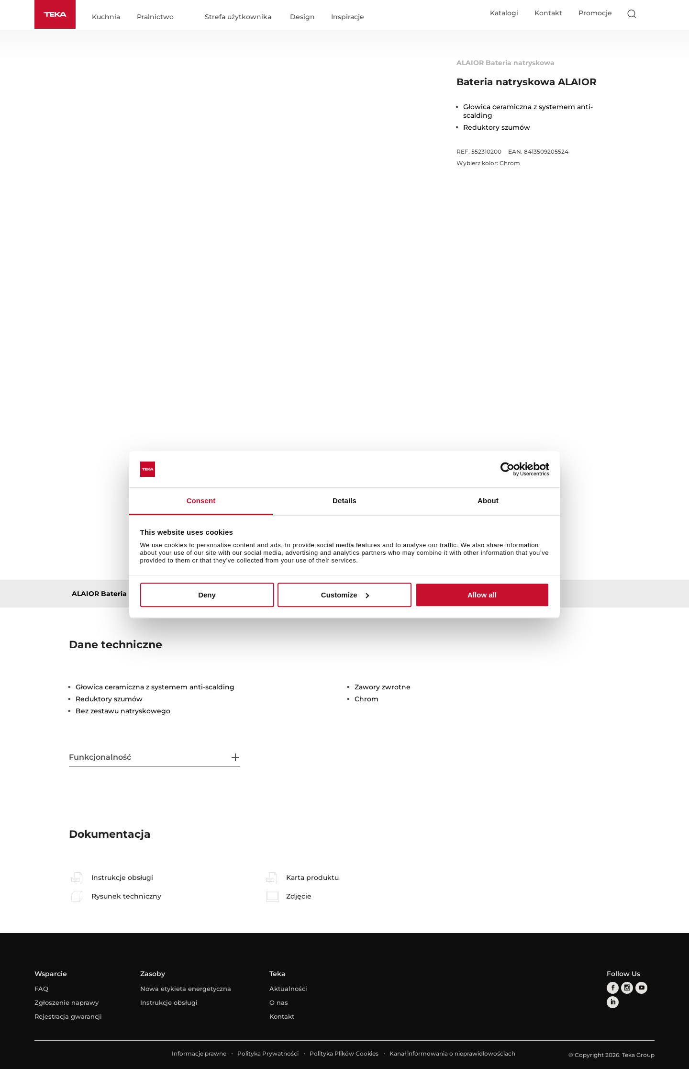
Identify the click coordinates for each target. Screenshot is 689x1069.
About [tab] (488, 501)
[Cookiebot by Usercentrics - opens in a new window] (507, 469)
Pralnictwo (155, 17)
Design (302, 17)
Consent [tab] (201, 501)
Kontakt (548, 13)
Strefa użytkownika (238, 17)
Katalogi (504, 13)
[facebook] (613, 988)
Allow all (482, 595)
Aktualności (288, 988)
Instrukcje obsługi (169, 1002)
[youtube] (641, 988)
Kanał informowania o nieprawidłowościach (452, 1053)
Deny (207, 595)
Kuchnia (106, 17)
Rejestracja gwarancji (68, 1016)
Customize (345, 595)
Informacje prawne (199, 1053)
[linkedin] (613, 1002)
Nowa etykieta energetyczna (185, 988)
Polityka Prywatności (268, 1053)
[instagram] (627, 988)
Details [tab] (344, 501)
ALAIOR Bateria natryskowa (121, 593)
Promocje (595, 13)
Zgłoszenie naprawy (66, 1002)
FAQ (41, 988)
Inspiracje (347, 17)
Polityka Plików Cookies (344, 1053)
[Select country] (650, 13)
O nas (278, 1002)
